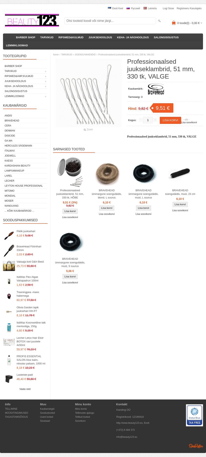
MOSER (9, 200)
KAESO (9, 160)
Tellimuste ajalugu (84, 413)
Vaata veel (25, 389)
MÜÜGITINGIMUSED (16, 413)
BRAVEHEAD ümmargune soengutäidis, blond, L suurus (107, 194)
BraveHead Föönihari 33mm (29, 248)
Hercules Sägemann (18, 145)
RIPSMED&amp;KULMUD (19, 76)
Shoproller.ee (196, 446)
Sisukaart (45, 421)
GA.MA (8, 140)
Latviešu (150, 8)
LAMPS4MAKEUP (14, 170)
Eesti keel (115, 8)
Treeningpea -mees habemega (28, 294)
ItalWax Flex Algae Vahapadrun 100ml (27, 278)
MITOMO (9, 190)
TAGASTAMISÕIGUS (16, 417)
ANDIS (8, 115)
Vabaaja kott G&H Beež (30, 261)
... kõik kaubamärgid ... (19, 210)
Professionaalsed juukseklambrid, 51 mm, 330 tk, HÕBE (70, 194)
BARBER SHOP (25, 37)
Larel (8, 175)
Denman (10, 130)
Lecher (9, 180)
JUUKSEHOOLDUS (100, 37)
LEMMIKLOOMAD (17, 45)
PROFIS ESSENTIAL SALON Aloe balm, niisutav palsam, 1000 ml (31, 360)
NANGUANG (11, 205)
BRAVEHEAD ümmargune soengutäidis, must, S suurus (70, 262)
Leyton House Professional (24, 185)
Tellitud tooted (82, 417)
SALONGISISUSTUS (166, 37)
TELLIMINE (11, 408)
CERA (8, 125)
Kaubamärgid (47, 408)
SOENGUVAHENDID (85, 54)
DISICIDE (10, 135)
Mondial (10, 195)
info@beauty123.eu (126, 437)
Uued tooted (46, 417)
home (56, 54)
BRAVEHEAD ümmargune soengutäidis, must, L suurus (144, 194)
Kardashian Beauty (17, 165)
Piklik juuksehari (26, 231)
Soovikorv (80, 421)
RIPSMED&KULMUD (70, 37)
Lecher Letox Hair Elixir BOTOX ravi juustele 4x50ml (30, 341)
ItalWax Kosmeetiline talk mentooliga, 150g (31, 324)
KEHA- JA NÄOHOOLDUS (133, 37)
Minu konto (81, 408)
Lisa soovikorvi (189, 122)
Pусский (133, 8)
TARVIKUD (46, 37)
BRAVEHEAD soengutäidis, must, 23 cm (180, 192)
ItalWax (10, 150)
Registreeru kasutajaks (189, 8)
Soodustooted (47, 413)
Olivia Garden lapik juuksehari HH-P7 (28, 309)
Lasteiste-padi (25, 374)
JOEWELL (10, 155)
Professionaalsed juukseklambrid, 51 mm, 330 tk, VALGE (126, 54)
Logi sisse (168, 8)
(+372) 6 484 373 (125, 430)
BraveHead (12, 120)
